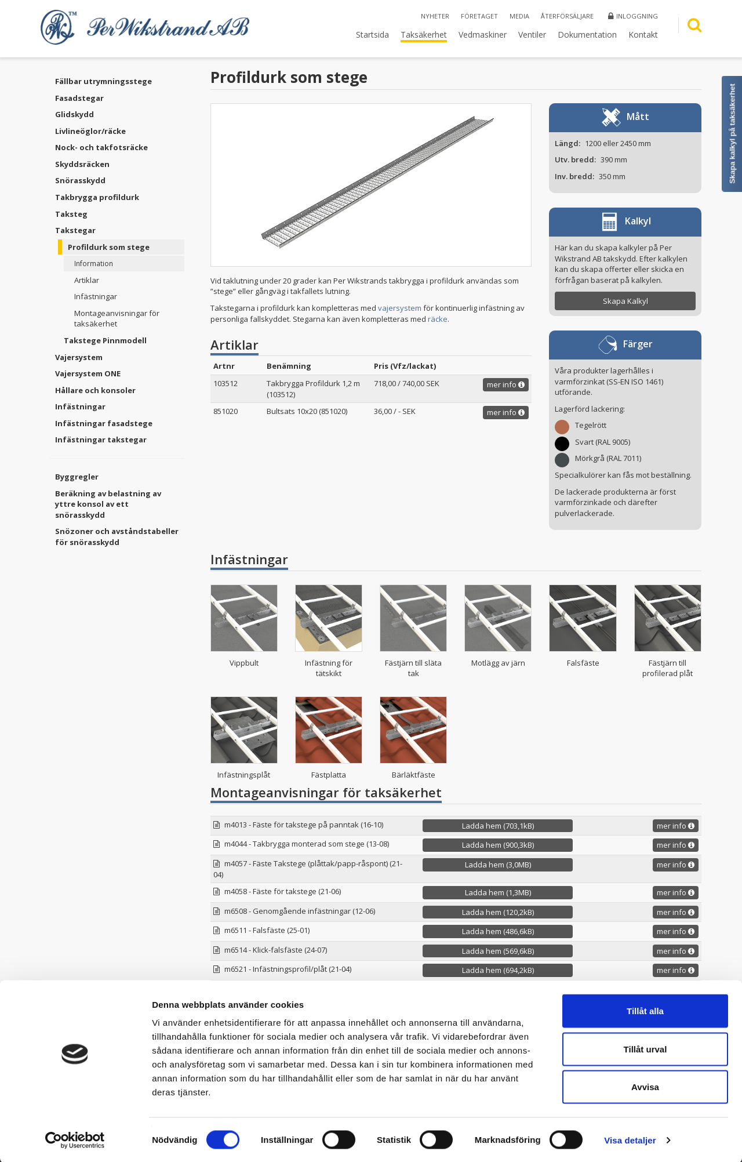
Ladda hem (498, 825)
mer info (506, 384)
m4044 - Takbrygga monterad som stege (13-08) (306, 843)
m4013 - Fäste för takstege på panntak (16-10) (303, 824)
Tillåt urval (645, 1048)
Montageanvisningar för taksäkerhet (116, 318)
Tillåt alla (645, 1010)
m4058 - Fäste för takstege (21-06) (282, 891)
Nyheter (435, 16)
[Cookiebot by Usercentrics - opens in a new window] (75, 1139)
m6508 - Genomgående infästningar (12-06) (299, 911)
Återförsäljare (567, 16)
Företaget (479, 16)
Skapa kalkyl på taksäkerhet (732, 133)
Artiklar (86, 280)
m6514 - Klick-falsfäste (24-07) (275, 950)
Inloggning (633, 16)
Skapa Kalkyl (625, 301)
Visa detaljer (630, 1139)
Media (519, 16)
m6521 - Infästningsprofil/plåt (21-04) (287, 969)
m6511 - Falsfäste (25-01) (267, 930)
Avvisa (645, 1086)
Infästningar (95, 296)
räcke (438, 319)
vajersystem (399, 308)
